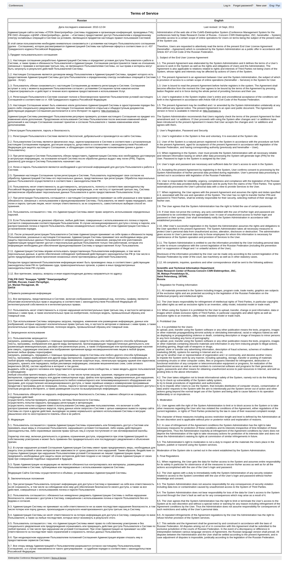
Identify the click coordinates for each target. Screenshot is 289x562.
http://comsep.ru (110, 110)
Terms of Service (58, 558)
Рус (278, 5)
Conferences (16, 5)
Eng (272, 5)
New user (261, 5)
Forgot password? (243, 5)
